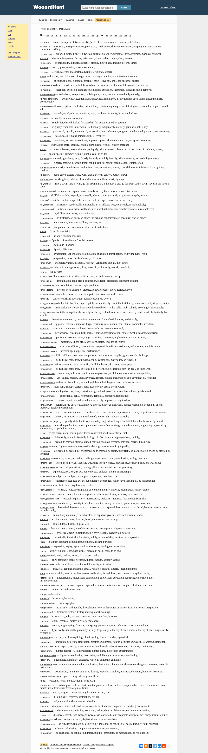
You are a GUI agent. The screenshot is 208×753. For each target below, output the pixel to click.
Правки (80, 20)
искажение (45, 46)
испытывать (46, 481)
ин (88, 35)
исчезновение (46, 710)
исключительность (49, 99)
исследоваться (47, 507)
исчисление (45, 728)
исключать (45, 81)
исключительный (48, 106)
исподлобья (46, 307)
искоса (43, 149)
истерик (43, 528)
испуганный (45, 442)
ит (107, 35)
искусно (43, 195)
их (116, 35)
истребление (46, 664)
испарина (44, 258)
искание (44, 67)
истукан (43, 676)
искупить (44, 191)
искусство (44, 213)
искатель (44, 72)
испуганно (45, 437)
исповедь (44, 299)
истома (43, 589)
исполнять (45, 364)
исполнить (45, 355)
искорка (43, 145)
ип (92, 35)
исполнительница (48, 342)
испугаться (45, 451)
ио (130, 35)
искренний (45, 163)
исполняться (46, 369)
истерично (45, 537)
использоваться (47, 382)
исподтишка (46, 312)
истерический (46, 533)
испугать (44, 446)
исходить (44, 685)
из (70, 35)
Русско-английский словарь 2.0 (55, 29)
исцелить (44, 701)
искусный (44, 200)
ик (74, 35)
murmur (11, 38)
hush (10, 30)
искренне (44, 158)
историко (44, 598)
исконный (44, 131)
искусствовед (46, 218)
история (44, 616)
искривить (45, 175)
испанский (45, 249)
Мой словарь (14, 56)
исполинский (46, 324)
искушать (44, 222)
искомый (44, 122)
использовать (46, 378)
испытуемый (46, 476)
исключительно (47, 94)
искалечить (45, 63)
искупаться (45, 184)
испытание (45, 458)
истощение (45, 642)
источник (44, 625)
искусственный (47, 209)
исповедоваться (48, 294)
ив (52, 35)
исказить (44, 58)
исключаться (46, 85)
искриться (45, 179)
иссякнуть (44, 515)
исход (43, 681)
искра (42, 154)
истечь (43, 551)
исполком (44, 328)
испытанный (46, 463)
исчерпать (45, 719)
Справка (44, 744)
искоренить (45, 140)
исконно (44, 127)
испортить (45, 387)
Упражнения (56, 20)
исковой (44, 118)
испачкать (45, 267)
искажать (44, 42)
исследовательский (49, 499)
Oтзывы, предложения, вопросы (98, 744)
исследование (47, 490)
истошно (44, 630)
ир (97, 35)
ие (65, 35)
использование (47, 373)
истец (42, 542)
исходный (44, 692)
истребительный (48, 655)
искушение (45, 227)
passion (11, 46)
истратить (45, 646)
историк (43, 594)
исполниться (46, 360)
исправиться (46, 405)
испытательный (47, 467)
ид (61, 35)
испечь (43, 272)
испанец (44, 240)
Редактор (69, 20)
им (83, 35)
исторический (46, 612)
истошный (45, 637)
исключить (45, 113)
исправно (44, 421)
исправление (46, 412)
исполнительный (48, 346)
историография (47, 603)
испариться (45, 263)
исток (42, 573)
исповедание (46, 281)
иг (57, 35)
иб (47, 35)
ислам (43, 231)
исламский (45, 236)
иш (120, 35)
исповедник (45, 285)
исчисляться (46, 733)
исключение (46, 90)
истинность (45, 564)
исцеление (45, 697)
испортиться (46, 391)
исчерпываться (47, 724)
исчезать (44, 706)
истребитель (46, 651)
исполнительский (48, 351)
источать (44, 621)
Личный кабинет (168, 7)
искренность (46, 167)
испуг (42, 433)
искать (43, 76)
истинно (44, 560)
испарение (45, 254)
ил (79, 35)
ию (125, 35)
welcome (12, 27)
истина (43, 555)
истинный (44, 569)
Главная (43, 20)
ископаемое (46, 136)
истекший (44, 524)
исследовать (46, 503)
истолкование (46, 578)
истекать (44, 519)
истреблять (45, 671)
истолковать (46, 585)
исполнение (45, 333)
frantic (10, 42)
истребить (45, 660)
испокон (44, 319)
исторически (46, 607)
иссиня (43, 485)
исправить (45, 400)
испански (44, 245)
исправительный (48, 396)
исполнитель (46, 337)
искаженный (46, 54)
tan (9, 34)
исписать (44, 276)
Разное (90, 20)
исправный (45, 425)
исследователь (47, 494)
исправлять (45, 416)
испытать (44, 472)
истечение (45, 546)
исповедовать (46, 290)
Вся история (14, 52)
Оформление (103, 20)
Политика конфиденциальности (65, 744)
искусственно (46, 205)
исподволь (45, 303)
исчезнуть (45, 715)
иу (111, 35)
